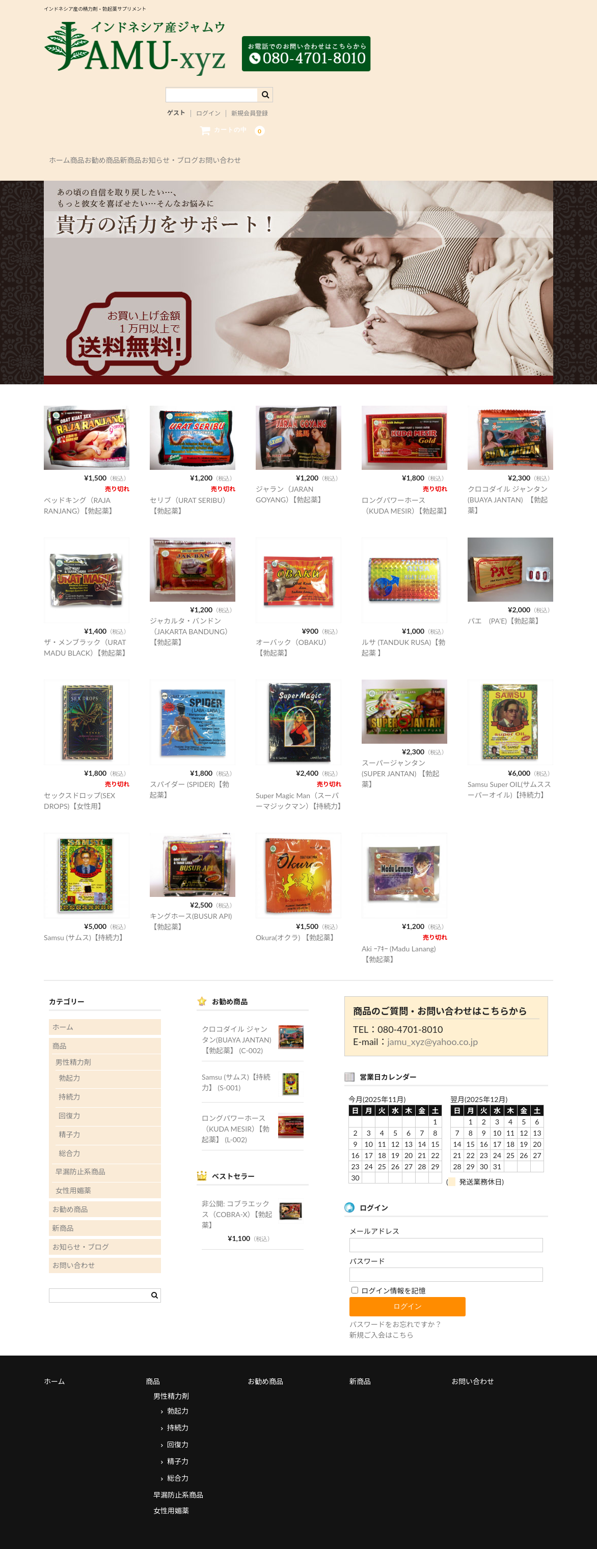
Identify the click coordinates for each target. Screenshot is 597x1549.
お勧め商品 (150, 143)
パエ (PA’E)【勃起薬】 (505, 594)
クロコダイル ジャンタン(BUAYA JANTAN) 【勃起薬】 (508, 474)
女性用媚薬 (73, 1164)
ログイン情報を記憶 (388, 1264)
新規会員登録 (249, 96)
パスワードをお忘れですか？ (395, 1298)
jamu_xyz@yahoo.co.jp (432, 1016)
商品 (104, 143)
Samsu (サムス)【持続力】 (85, 911)
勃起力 (69, 1052)
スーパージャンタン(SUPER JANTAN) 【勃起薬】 (401, 748)
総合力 (69, 1127)
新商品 (198, 143)
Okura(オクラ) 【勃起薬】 (297, 911)
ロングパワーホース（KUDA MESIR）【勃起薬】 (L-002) (235, 1103)
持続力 (69, 1070)
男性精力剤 (73, 1036)
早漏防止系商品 (80, 1146)
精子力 (69, 1108)
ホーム (65, 143)
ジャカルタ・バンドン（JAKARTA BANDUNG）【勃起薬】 (191, 605)
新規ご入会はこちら (381, 1309)
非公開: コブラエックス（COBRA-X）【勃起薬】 (237, 1188)
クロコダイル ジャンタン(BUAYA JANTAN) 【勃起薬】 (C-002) (240, 1014)
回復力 (69, 1089)
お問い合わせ (329, 143)
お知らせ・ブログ (258, 143)
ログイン (208, 96)
